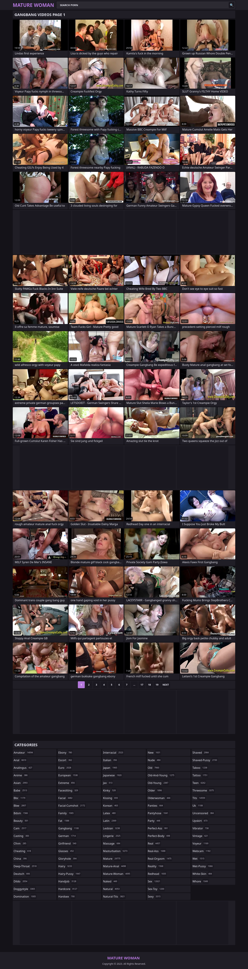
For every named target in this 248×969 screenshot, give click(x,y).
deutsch (22, 873)
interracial (113, 752)
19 (157, 684)
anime (21, 775)
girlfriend (67, 843)
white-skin (202, 873)
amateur (24, 752)
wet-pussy (202, 866)
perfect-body (159, 835)
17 (142, 684)
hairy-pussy (69, 873)
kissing (111, 798)
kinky (109, 790)
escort (65, 760)
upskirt (200, 820)
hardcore (68, 889)
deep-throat (25, 866)
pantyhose (158, 813)
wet (198, 858)
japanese (112, 775)
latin (110, 820)
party (154, 820)
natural (111, 889)
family (66, 813)
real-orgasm (160, 858)
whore (200, 881)
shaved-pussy (205, 760)
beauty (21, 820)
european (68, 775)
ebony (65, 752)
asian (21, 782)
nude (154, 760)
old (154, 767)
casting (22, 835)
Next (166, 684)
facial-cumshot (72, 805)
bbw (20, 805)
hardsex (67, 896)
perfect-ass (158, 828)
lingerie (112, 835)
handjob (67, 881)
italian (110, 760)
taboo (200, 767)
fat (64, 820)
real (154, 843)
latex (109, 813)
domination (25, 896)
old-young (158, 782)
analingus (23, 767)
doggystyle (25, 889)
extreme (67, 782)
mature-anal (115, 866)
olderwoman (159, 798)
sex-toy (156, 889)
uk (198, 805)
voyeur (200, 843)
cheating (23, 851)
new (154, 752)
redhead (157, 873)
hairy (65, 866)
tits (199, 798)
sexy (154, 896)
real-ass (157, 851)
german (67, 835)
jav (108, 782)
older (155, 790)
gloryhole (68, 858)
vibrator (200, 828)
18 (149, 684)
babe (21, 790)
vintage (200, 835)
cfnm (20, 843)
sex (154, 881)
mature (112, 858)
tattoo (200, 775)
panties (156, 805)
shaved (200, 752)
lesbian (112, 828)
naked (110, 881)
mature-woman (117, 873)
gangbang (69, 828)
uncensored (203, 813)
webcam (201, 851)
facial (65, 798)
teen (199, 782)
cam (20, 828)
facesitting (68, 790)
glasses (66, 851)
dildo (21, 881)
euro (65, 767)
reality (156, 866)
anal (20, 760)
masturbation (115, 851)
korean (111, 805)
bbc (20, 798)
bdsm (21, 813)
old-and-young (161, 775)
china (21, 858)
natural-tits (114, 896)
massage (112, 843)
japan (110, 767)
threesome (203, 790)
